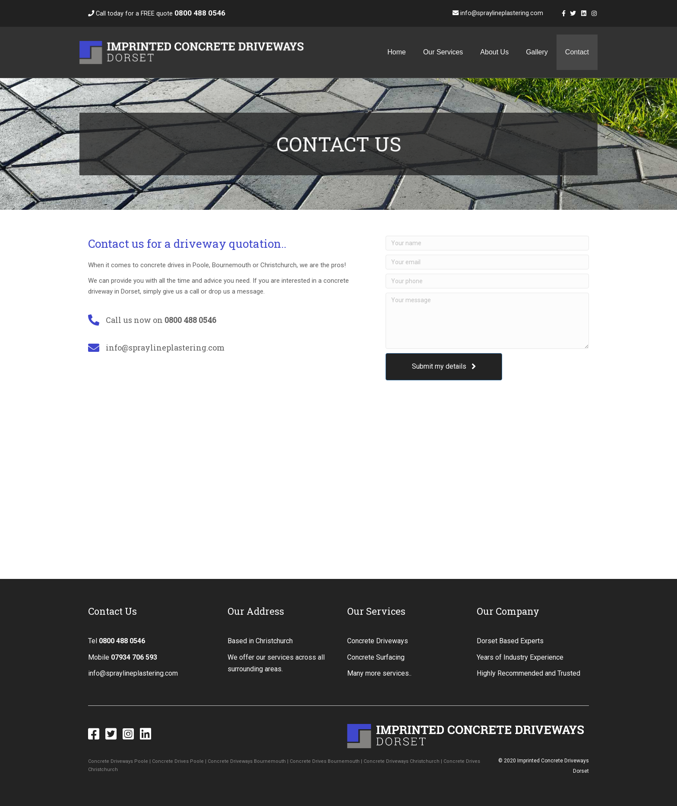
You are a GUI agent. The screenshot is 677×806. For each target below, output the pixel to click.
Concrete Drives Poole (178, 761)
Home (396, 52)
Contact (577, 52)
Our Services (443, 52)
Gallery (537, 52)
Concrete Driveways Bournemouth (247, 761)
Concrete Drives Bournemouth (325, 761)
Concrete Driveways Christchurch (402, 761)
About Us (494, 52)
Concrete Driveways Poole (118, 761)
